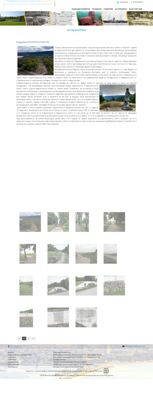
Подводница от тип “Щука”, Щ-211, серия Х (72, 364)
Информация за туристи (19, 355)
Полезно (97, 9)
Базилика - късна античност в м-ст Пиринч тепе (76, 357)
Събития (108, 9)
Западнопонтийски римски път (68, 367)
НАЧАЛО (124, 2)
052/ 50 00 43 (15, 346)
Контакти (13, 367)
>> (33, 338)
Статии (12, 357)
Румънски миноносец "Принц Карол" (70, 362)
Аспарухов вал (59, 360)
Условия (70, 375)
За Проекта (121, 9)
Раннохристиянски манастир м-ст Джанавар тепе (77, 355)
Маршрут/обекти (81, 9)
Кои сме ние (13, 364)
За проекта (13, 362)
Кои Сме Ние (135, 9)
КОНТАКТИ (138, 2)
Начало (11, 352)
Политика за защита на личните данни (94, 375)
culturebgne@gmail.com (135, 346)
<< (19, 338)
